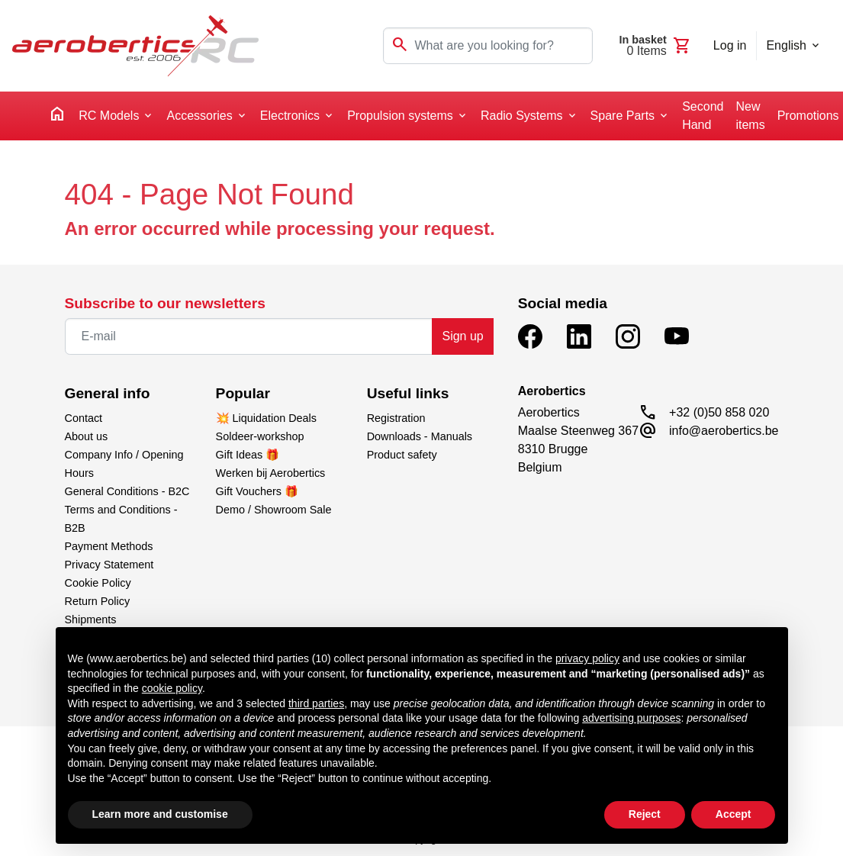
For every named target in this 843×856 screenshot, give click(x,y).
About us (86, 436)
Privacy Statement (109, 564)
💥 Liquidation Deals (266, 418)
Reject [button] (645, 814)
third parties (316, 703)
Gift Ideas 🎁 (248, 455)
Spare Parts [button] (622, 115)
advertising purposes (631, 718)
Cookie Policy (98, 583)
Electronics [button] (290, 115)
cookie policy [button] (172, 688)
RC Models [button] (109, 115)
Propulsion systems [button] (400, 115)
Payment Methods (109, 546)
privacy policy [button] (587, 658)
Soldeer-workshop (260, 436)
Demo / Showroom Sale (274, 510)
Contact (84, 418)
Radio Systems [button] (522, 115)
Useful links (408, 393)
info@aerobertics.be (723, 430)
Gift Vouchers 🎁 (257, 491)
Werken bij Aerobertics (271, 473)
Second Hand (702, 115)
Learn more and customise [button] (160, 814)
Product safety (402, 455)
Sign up (462, 336)
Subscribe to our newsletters (165, 303)
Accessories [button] (199, 115)
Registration (396, 418)
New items (749, 115)
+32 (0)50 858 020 (719, 412)
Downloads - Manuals (419, 436)
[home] (57, 116)
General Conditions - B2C (127, 491)
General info (107, 393)
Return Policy (97, 601)
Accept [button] (733, 814)
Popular (243, 393)
